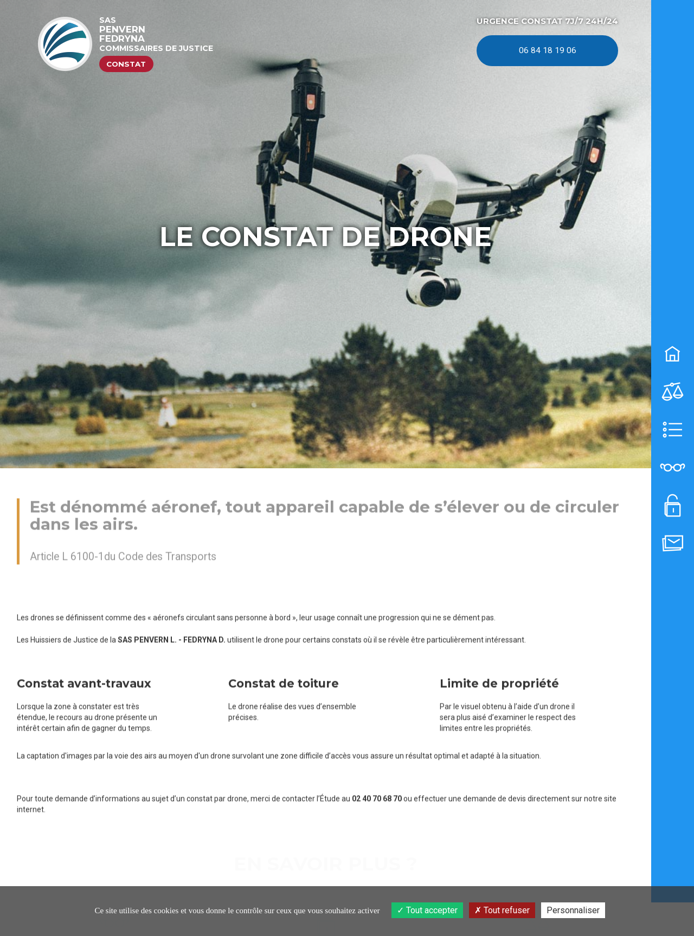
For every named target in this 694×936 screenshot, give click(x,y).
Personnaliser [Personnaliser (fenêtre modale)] (573, 910)
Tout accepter (427, 910)
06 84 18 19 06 (547, 50)
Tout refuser (502, 910)
